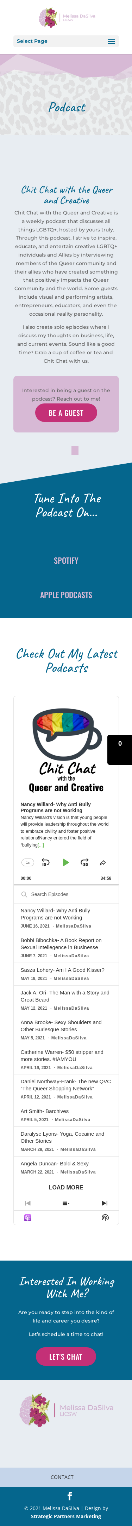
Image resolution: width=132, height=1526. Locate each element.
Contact (62, 1477)
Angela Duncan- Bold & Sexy (55, 1163)
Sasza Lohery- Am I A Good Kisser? (63, 970)
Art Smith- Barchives (45, 1111)
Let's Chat (66, 1356)
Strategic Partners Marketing (66, 1516)
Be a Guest (66, 412)
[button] (119, 750)
